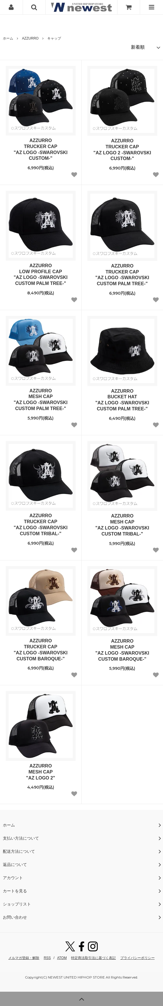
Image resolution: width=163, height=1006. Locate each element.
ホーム (8, 38)
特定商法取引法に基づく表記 (93, 958)
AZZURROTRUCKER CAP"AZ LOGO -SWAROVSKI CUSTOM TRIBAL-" (41, 524)
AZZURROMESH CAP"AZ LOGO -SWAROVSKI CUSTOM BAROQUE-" (122, 650)
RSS (47, 958)
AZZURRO (30, 38)
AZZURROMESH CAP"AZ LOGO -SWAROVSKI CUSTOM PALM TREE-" (41, 399)
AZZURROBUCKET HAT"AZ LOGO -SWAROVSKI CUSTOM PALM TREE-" (122, 400)
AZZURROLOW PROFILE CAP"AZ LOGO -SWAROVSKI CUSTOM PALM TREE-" (41, 274)
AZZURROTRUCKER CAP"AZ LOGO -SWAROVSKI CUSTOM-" (41, 149)
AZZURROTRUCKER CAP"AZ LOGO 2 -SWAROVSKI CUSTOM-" (122, 149)
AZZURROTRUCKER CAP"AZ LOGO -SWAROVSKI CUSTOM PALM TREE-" (122, 274)
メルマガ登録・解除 (23, 958)
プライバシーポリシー (137, 958)
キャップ (54, 38)
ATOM (62, 958)
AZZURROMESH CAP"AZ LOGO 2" (40, 771)
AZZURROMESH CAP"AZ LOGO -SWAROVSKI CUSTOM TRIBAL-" (122, 524)
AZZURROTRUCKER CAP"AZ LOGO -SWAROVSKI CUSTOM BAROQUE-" (41, 649)
